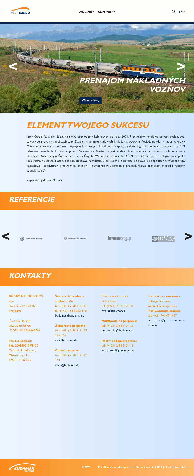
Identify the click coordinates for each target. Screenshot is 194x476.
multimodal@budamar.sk (117, 330)
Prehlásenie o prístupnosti (115, 467)
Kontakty (106, 12)
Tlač (168, 467)
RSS (159, 467)
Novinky (86, 12)
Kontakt (179, 467)
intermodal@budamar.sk (117, 350)
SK (181, 12)
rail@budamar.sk (65, 340)
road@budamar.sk (66, 365)
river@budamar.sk (113, 311)
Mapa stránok (145, 467)
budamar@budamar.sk (69, 315)
